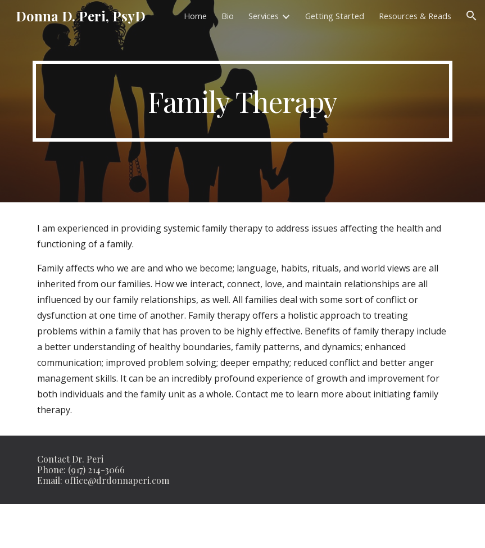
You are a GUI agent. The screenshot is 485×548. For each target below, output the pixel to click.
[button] (471, 15)
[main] (243, 101)
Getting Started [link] (334, 15)
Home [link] (195, 15)
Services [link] (263, 15)
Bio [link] (227, 15)
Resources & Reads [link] (415, 15)
